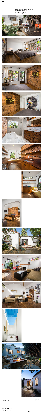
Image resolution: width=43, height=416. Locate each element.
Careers (29, 411)
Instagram (36, 408)
